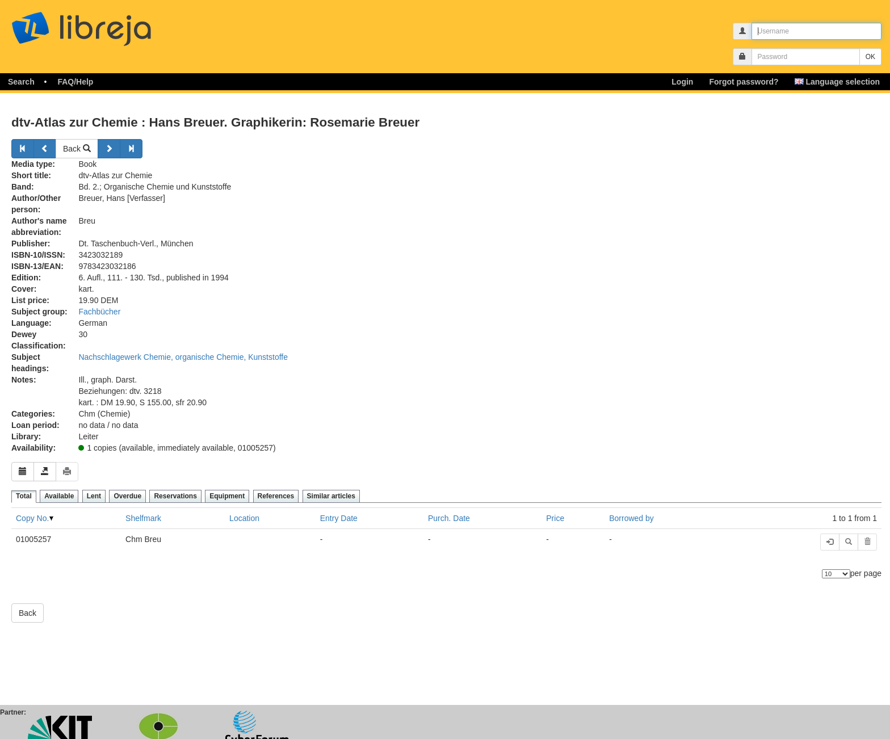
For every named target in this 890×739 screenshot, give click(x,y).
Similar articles (331, 496)
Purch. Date (449, 518)
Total (24, 496)
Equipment (227, 496)
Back (77, 148)
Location (244, 518)
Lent (94, 496)
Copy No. (32, 518)
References (276, 496)
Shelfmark (143, 518)
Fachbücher (99, 311)
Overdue (127, 496)
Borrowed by (631, 518)
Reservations (175, 496)
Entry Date (339, 518)
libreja (102, 24)
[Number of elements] (836, 573)
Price (555, 518)
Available (59, 496)
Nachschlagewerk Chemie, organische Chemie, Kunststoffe (183, 357)
